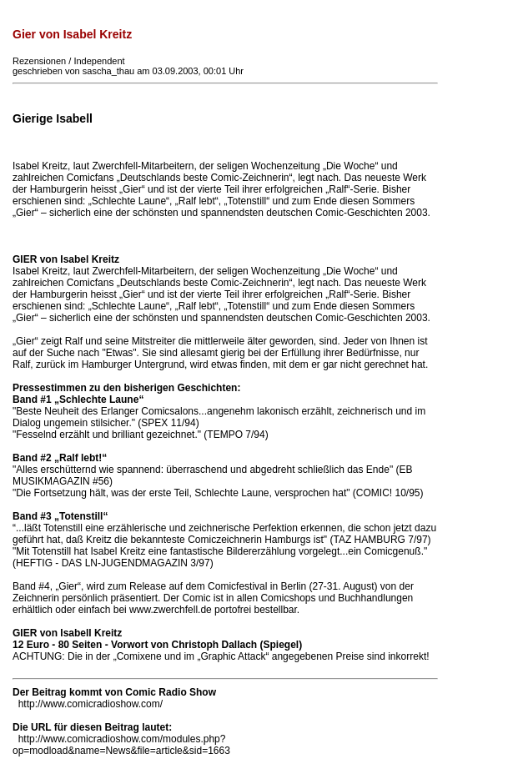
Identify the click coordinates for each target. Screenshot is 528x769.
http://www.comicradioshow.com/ (90, 704)
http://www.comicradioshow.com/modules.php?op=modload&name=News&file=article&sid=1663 (121, 744)
